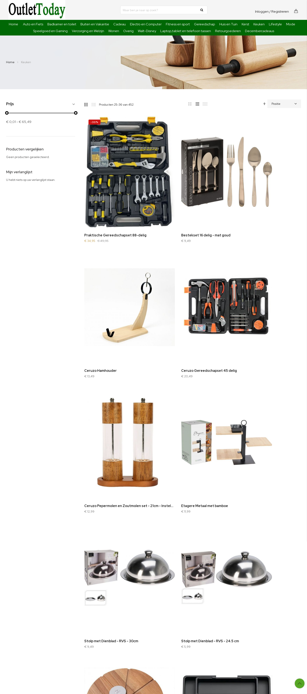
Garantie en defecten (163, 628)
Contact (100, 628)
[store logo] (36, 10)
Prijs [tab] (10, 104)
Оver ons (101, 611)
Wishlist (206, 622)
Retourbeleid (156, 640)
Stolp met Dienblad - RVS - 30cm (111, 423)
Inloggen (262, 11)
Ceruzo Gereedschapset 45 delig (112, 315)
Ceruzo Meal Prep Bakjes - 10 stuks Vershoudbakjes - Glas (267, 531)
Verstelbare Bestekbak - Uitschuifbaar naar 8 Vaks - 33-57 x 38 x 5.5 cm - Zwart (118, 531)
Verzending (156, 617)
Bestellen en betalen (162, 611)
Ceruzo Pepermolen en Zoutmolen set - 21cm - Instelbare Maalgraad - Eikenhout (193, 315)
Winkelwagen (210, 617)
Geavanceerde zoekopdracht (115, 622)
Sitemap (100, 617)
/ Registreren (279, 11)
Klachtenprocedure (161, 634)
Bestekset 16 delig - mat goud (183, 207)
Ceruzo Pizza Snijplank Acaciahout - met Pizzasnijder (267, 423)
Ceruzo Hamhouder (249, 207)
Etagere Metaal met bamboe (256, 315)
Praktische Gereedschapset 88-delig (115, 207)
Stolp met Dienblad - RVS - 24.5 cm (187, 423)
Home (13, 24)
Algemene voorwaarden (164, 622)
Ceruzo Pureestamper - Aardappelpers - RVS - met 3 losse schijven (193, 531)
